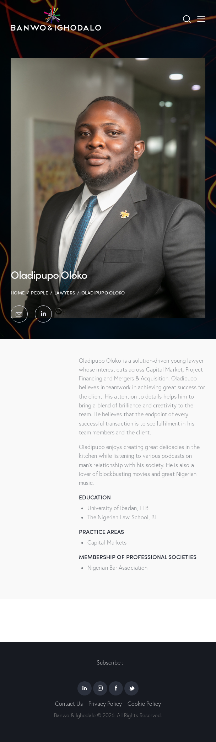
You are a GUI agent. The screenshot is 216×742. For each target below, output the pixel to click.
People (39, 292)
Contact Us (69, 703)
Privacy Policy (105, 703)
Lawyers (64, 292)
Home (18, 292)
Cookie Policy (144, 703)
